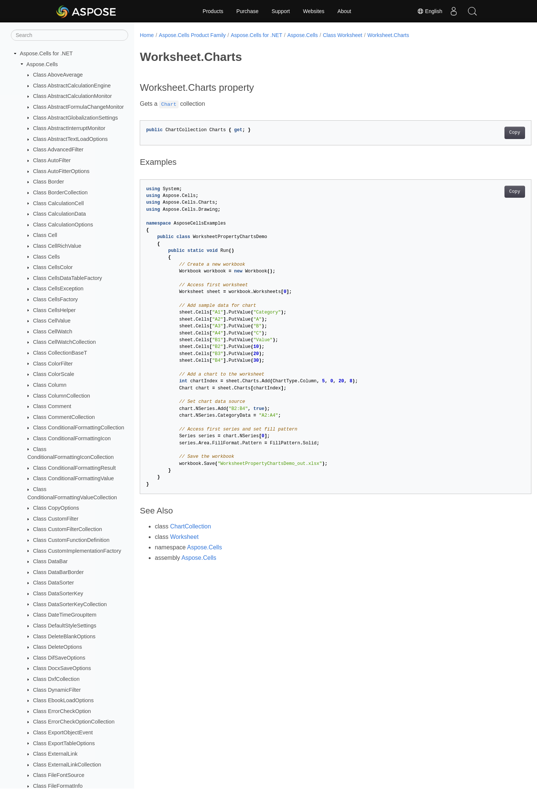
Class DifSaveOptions (59, 658)
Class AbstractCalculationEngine (72, 86)
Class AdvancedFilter (58, 149)
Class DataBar (50, 561)
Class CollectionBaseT (60, 353)
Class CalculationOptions (63, 225)
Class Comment (52, 406)
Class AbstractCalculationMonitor (72, 96)
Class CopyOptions (56, 508)
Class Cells (46, 257)
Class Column (50, 385)
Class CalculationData (59, 214)
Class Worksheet (342, 35)
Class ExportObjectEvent (63, 732)
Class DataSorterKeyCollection (70, 604)
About (344, 11)
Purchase (248, 11)
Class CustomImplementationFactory (77, 551)
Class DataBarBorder (58, 572)
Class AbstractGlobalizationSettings (75, 118)
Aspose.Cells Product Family (192, 35)
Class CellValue (52, 321)
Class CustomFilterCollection (67, 529)
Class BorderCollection (60, 192)
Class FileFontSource (58, 775)
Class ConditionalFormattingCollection (78, 428)
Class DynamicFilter (57, 690)
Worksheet (184, 537)
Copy (487, 132)
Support (281, 11)
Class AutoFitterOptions (61, 171)
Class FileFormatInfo (58, 786)
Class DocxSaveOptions (62, 668)
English (429, 11)
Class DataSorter (53, 583)
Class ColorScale (53, 374)
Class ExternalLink (55, 754)
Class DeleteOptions (57, 647)
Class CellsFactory (55, 299)
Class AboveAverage (58, 75)
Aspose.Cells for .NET (46, 53)
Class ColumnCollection (61, 396)
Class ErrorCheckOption (62, 711)
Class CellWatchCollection (64, 342)
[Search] (69, 35)
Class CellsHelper (54, 310)
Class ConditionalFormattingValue (73, 478)
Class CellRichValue (57, 246)
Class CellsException (58, 288)
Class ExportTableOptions (64, 743)
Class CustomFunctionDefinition (71, 540)
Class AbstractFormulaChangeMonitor (78, 107)
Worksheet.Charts (388, 35)
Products (213, 11)
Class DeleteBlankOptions (64, 636)
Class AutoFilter (52, 160)
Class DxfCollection (56, 679)
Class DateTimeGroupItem (64, 615)
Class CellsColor (52, 267)
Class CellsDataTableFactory (67, 278)
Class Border (48, 182)
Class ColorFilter (52, 364)
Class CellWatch (52, 331)
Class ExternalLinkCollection (67, 765)
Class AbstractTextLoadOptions (70, 139)
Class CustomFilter (55, 519)
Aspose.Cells (42, 64)
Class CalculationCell (58, 203)
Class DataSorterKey (58, 593)
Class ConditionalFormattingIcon (72, 438)
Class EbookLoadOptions (63, 700)
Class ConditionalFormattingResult (74, 468)
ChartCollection (190, 526)
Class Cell (45, 235)
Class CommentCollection (64, 417)
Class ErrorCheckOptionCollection (73, 722)
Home (147, 35)
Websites (313, 11)
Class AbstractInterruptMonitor (69, 128)
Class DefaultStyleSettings (64, 626)
